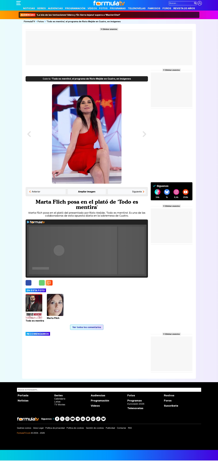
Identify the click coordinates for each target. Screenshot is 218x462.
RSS (130, 428)
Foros (167, 8)
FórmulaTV (29, 21)
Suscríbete (171, 405)
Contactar (121, 428)
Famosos (154, 8)
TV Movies (59, 404)
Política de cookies (75, 428)
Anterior (36, 191)
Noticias (29, 8)
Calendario (59, 398)
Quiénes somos (24, 428)
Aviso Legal (38, 428)
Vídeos (92, 8)
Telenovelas (137, 8)
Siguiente (137, 191)
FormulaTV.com (24, 432)
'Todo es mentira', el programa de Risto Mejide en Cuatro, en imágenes (83, 21)
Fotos (103, 8)
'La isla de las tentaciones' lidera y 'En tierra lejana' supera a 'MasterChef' (70, 15)
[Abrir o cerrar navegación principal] (18, 3)
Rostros (169, 395)
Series (41, 8)
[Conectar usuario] (199, 3)
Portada (23, 395)
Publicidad (110, 428)
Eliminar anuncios (110, 29)
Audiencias (55, 8)
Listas (57, 401)
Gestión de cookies (95, 428)
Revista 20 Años (184, 8)
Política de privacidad (55, 428)
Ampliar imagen (86, 191)
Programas (118, 8)
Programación (75, 8)
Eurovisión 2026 (135, 403)
